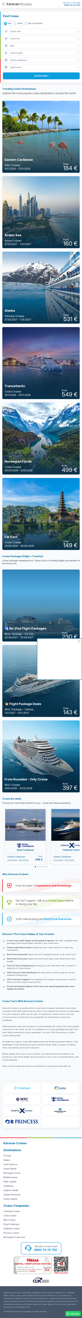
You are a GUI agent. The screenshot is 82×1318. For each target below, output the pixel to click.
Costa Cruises (10, 1215)
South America (10, 1164)
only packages (35, 23)
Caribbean (8, 1186)
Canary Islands (10, 1199)
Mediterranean (10, 1177)
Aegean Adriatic (11, 1190)
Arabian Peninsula (11, 1194)
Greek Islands (9, 1168)
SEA (9, 23)
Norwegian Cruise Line (14, 1237)
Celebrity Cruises (11, 1228)
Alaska (6, 1160)
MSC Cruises (9, 1220)
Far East (7, 1155)
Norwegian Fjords (11, 1173)
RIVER (19, 23)
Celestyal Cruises (11, 1211)
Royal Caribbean (11, 1224)
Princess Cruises (11, 1233)
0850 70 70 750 (72, 5)
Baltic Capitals (10, 1181)
